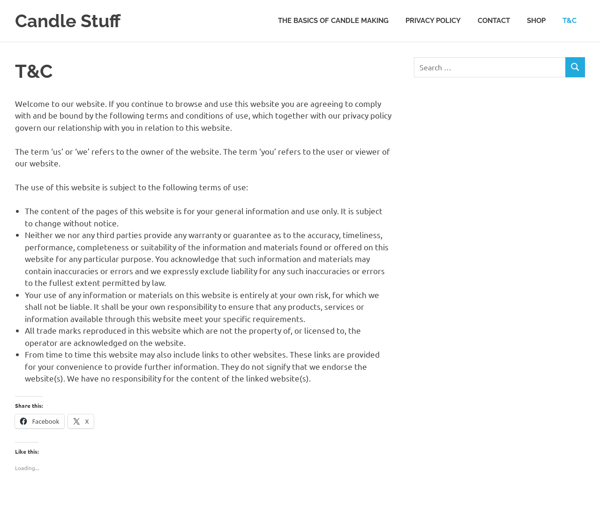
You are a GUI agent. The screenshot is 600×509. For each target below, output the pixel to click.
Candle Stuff (67, 20)
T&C (569, 20)
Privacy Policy (433, 20)
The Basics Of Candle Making (333, 20)
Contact (494, 20)
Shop (536, 20)
